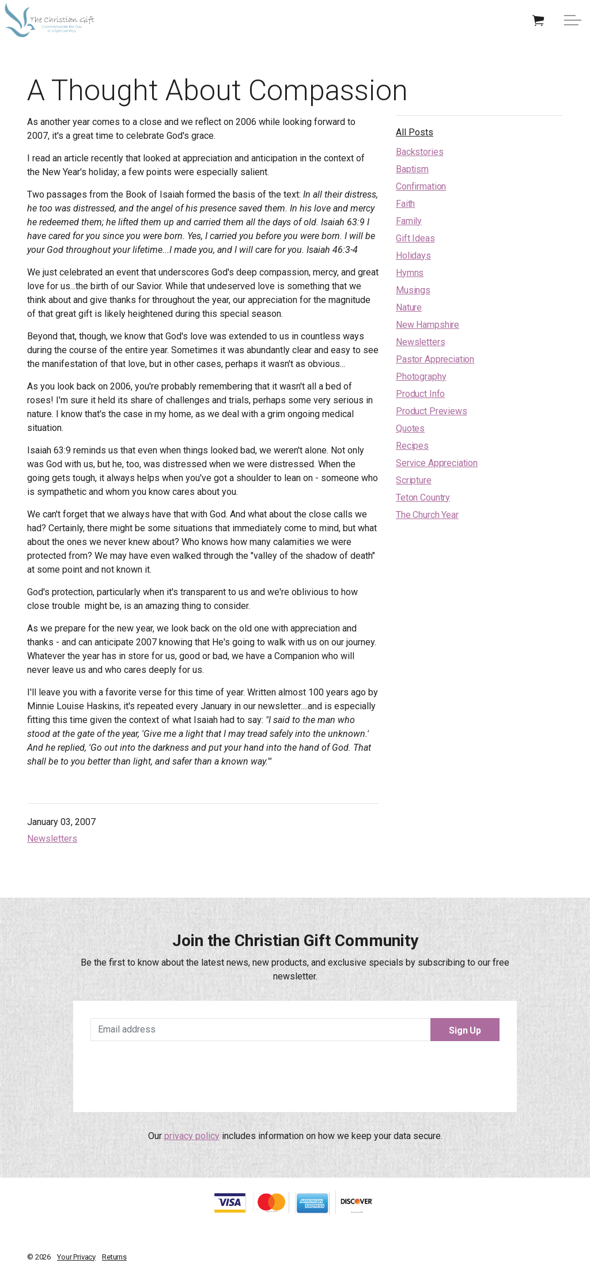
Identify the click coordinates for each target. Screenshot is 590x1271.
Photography (421, 376)
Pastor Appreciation (435, 359)
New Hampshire (427, 324)
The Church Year (427, 514)
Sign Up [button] (465, 1030)
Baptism (412, 169)
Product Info (420, 393)
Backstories (419, 151)
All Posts (414, 132)
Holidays (413, 255)
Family (409, 220)
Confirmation (421, 186)
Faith (405, 203)
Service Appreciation (437, 462)
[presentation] (295, 1072)
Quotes (410, 428)
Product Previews (431, 411)
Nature (409, 307)
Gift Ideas (415, 238)
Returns (114, 1257)
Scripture (414, 480)
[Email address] (295, 1029)
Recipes (412, 445)
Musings (413, 290)
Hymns (409, 272)
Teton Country (423, 497)
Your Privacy (76, 1257)
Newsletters (52, 838)
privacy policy (192, 1135)
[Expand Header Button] (572, 20)
